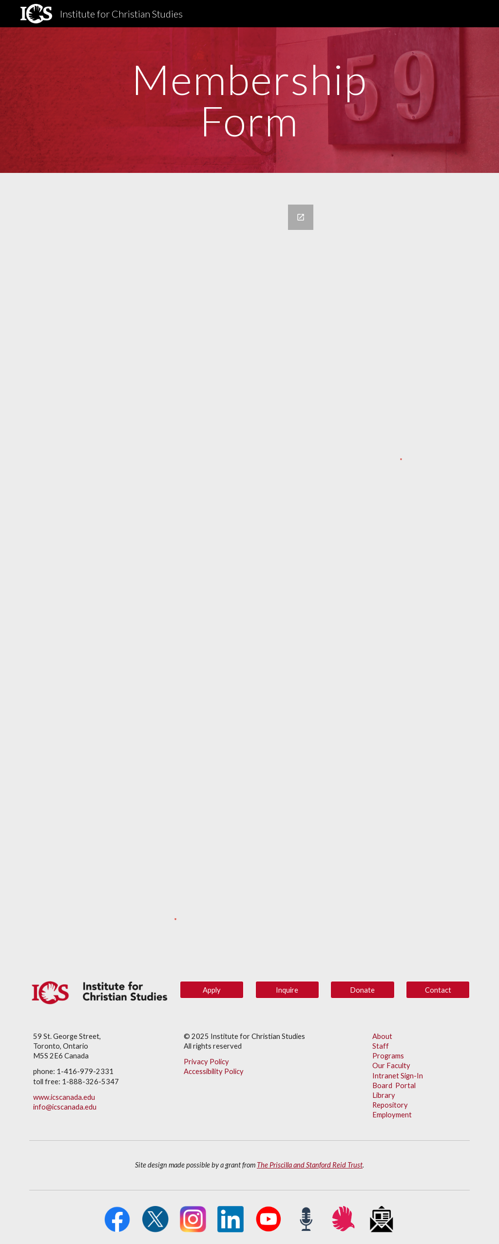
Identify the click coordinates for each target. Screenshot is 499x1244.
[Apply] (211, 990)
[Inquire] (287, 990)
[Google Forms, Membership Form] (174, 543)
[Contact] (437, 990)
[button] (362, 990)
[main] (249, 100)
